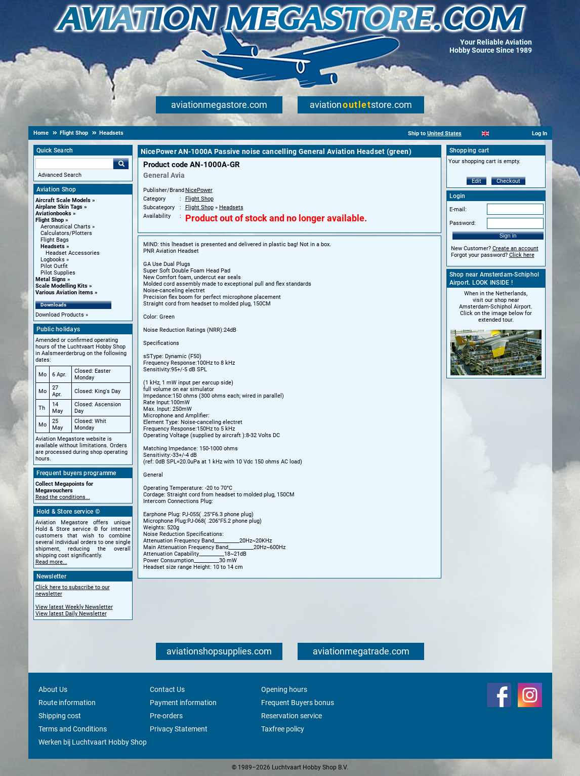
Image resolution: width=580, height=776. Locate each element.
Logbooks (52, 259)
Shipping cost (59, 716)
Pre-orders (166, 716)
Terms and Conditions (72, 729)
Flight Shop (49, 220)
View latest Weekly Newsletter (74, 607)
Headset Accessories (73, 253)
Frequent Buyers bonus (297, 703)
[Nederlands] (473, 133)
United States (444, 133)
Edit (476, 181)
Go (121, 163)
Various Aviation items (64, 292)
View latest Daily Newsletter (71, 613)
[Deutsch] (510, 133)
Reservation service (291, 716)
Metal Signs (50, 279)
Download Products (59, 315)
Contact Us (167, 689)
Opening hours (284, 689)
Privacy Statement (179, 729)
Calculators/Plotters (66, 233)
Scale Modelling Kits (61, 286)
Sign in (508, 235)
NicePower (199, 190)
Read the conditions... (62, 497)
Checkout (508, 181)
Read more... (51, 562)
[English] (485, 133)
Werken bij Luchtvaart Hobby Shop (92, 742)
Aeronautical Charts (65, 226)
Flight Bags (54, 240)
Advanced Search (59, 175)
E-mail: (458, 209)
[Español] (498, 133)
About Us (52, 689)
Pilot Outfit (54, 266)
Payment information (183, 703)
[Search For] (74, 163)
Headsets (52, 246)
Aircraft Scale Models (63, 200)
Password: (462, 223)
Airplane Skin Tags (58, 207)
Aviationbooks (53, 213)
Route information (67, 703)
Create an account (515, 248)
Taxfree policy (282, 729)
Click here (521, 255)
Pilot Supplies (57, 272)
